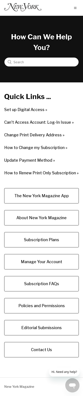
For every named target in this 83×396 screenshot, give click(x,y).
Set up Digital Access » (25, 109)
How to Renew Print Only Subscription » (41, 173)
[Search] (41, 62)
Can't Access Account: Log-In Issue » (39, 122)
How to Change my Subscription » (35, 147)
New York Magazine (19, 387)
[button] (75, 8)
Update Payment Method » (29, 160)
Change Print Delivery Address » (34, 135)
